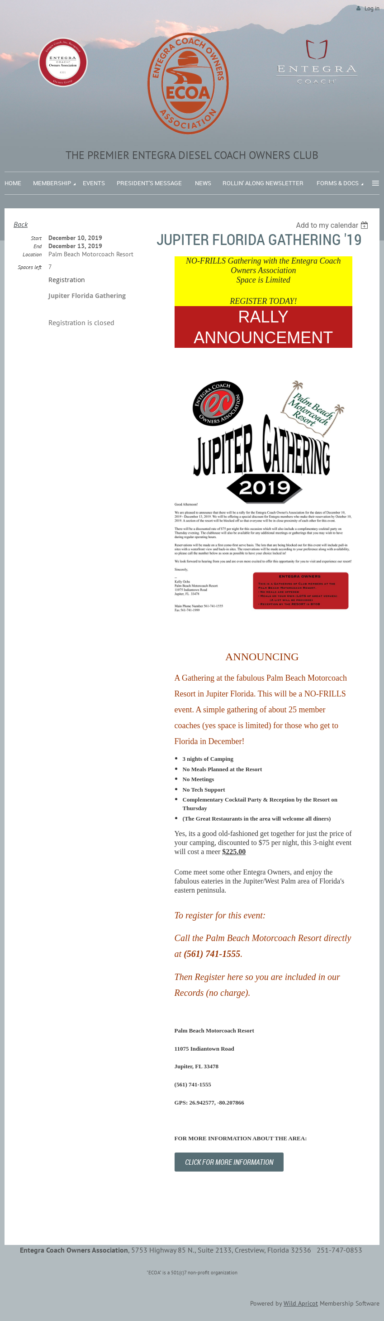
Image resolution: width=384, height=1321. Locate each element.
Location (32, 254)
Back (21, 224)
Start (36, 238)
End (37, 246)
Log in (372, 8)
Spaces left (30, 267)
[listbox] (333, 225)
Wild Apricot (301, 1303)
